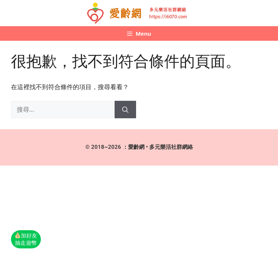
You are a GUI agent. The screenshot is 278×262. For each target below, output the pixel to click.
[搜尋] (125, 109)
